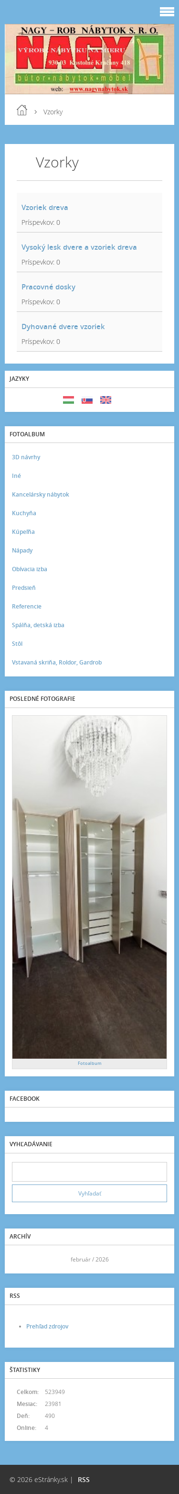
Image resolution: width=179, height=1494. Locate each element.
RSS (84, 1479)
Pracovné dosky (48, 286)
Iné (16, 476)
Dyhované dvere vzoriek (63, 326)
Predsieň (24, 588)
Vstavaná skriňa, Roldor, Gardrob (57, 662)
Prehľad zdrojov (47, 1326)
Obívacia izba (29, 569)
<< (22, 1259)
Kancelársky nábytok (40, 494)
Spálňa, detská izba (38, 625)
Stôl (17, 644)
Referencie (27, 606)
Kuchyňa (24, 513)
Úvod (22, 110)
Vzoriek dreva (44, 207)
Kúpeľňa (23, 532)
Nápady (22, 550)
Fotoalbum (90, 1063)
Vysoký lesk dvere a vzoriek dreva (79, 247)
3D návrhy (26, 457)
